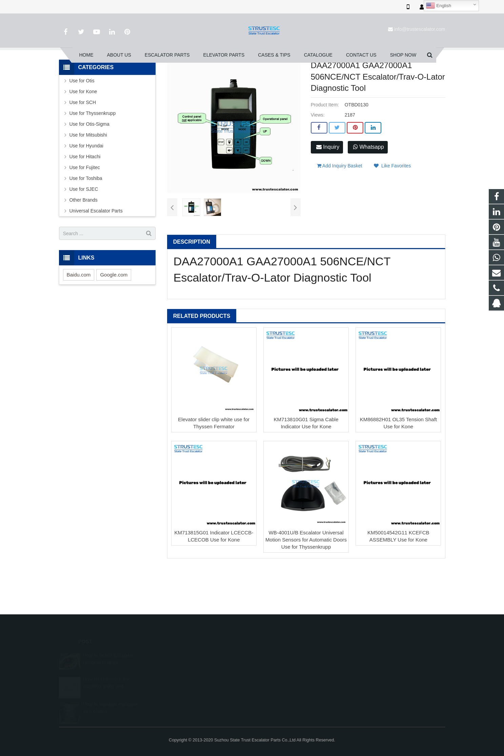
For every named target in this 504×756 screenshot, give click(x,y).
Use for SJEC (83, 233)
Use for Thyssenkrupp (92, 157)
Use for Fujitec (84, 211)
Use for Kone (83, 135)
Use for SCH (82, 146)
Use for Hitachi (85, 200)
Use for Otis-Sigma (89, 168)
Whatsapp (368, 191)
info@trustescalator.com (419, 29)
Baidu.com (79, 319)
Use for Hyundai (86, 189)
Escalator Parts (167, 77)
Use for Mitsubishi (88, 179)
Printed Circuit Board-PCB (243, 77)
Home (138, 77)
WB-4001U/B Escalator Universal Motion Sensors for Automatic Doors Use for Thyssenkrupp (306, 584)
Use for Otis (200, 77)
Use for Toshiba (85, 222)
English (438, 6)
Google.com (113, 319)
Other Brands (83, 244)
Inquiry (327, 191)
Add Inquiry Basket (339, 206)
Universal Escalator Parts (96, 255)
